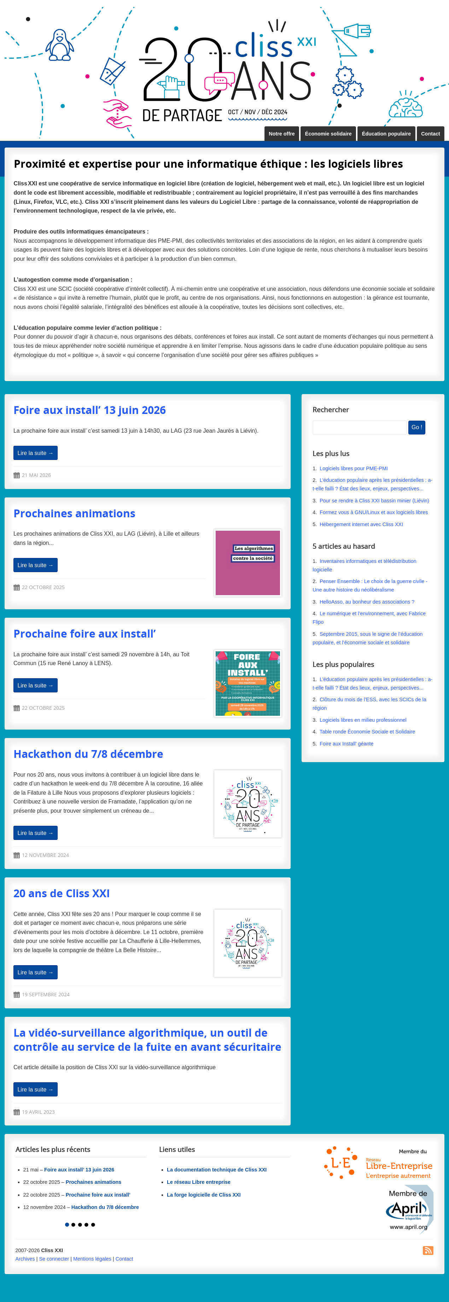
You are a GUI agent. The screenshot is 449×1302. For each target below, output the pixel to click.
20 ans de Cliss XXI (61, 893)
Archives (25, 1259)
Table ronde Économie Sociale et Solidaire (367, 731)
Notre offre (282, 134)
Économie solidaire (328, 134)
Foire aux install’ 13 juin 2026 (89, 410)
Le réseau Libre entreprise (199, 1182)
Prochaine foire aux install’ (84, 633)
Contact (430, 134)
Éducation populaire (386, 134)
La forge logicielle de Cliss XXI (204, 1195)
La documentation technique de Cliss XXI (217, 1170)
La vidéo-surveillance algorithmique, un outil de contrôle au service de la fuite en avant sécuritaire (147, 1039)
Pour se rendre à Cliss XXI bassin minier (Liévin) (374, 500)
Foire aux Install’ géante (346, 744)
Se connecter (54, 1259)
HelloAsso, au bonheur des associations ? (368, 602)
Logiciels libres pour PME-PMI (354, 468)
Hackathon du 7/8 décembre (88, 754)
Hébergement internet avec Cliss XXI (361, 524)
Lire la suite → (36, 453)
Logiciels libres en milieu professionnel (363, 720)
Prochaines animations (74, 513)
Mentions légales (92, 1259)
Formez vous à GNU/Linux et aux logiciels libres (374, 512)
